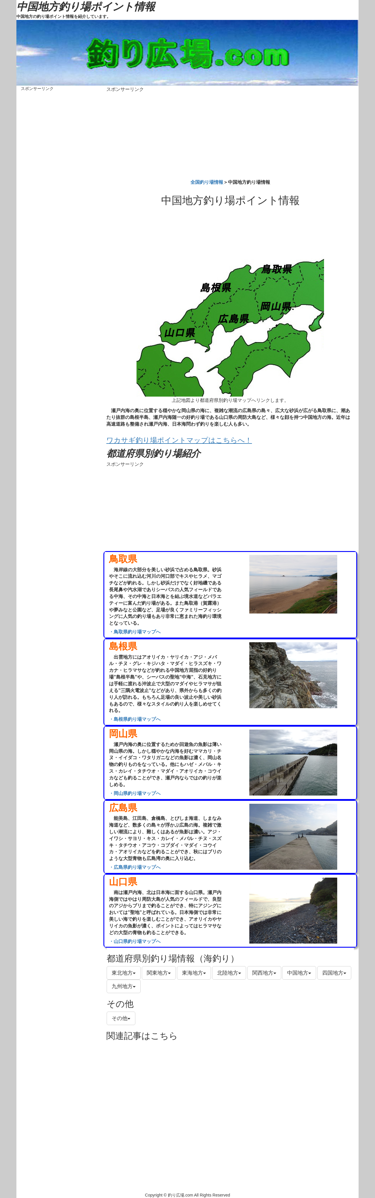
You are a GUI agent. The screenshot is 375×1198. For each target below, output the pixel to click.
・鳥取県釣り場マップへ (135, 631)
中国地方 (299, 973)
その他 (121, 1018)
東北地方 (124, 973)
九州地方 (124, 986)
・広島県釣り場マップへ (135, 867)
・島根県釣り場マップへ (135, 719)
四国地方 (334, 973)
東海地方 (194, 973)
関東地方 (159, 973)
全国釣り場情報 (206, 182)
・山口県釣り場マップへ (135, 941)
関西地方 (264, 973)
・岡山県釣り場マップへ (135, 793)
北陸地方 (229, 973)
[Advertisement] (230, 135)
